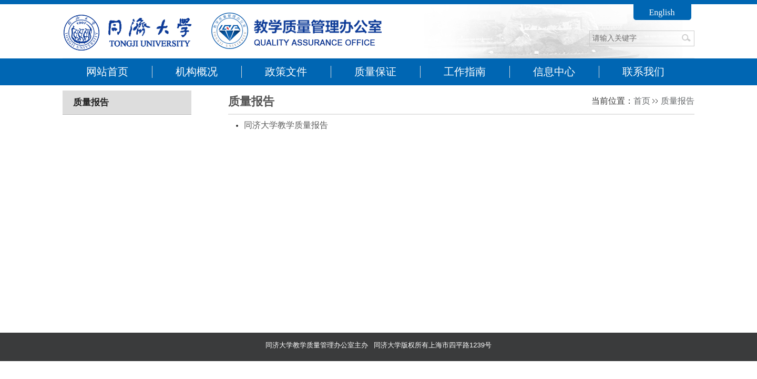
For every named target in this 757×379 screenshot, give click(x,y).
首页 (641, 100)
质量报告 (677, 100)
